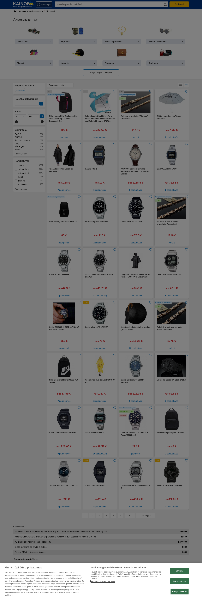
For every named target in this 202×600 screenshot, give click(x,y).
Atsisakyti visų (179, 581)
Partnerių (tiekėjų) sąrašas (103, 581)
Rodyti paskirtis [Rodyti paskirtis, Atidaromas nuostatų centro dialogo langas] (179, 592)
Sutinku (179, 571)
